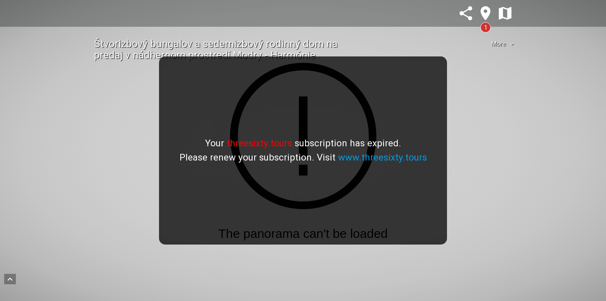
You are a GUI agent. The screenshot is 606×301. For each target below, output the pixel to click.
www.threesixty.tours (382, 157)
